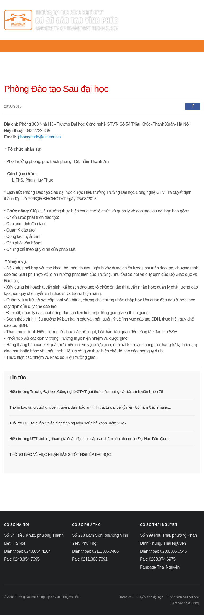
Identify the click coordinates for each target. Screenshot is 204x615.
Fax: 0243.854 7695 (22, 559)
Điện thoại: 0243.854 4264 (27, 551)
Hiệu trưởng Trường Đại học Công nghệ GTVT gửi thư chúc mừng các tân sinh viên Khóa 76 (86, 391)
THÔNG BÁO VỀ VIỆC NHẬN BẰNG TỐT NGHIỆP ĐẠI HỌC (60, 454)
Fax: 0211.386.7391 (90, 559)
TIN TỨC (85, 56)
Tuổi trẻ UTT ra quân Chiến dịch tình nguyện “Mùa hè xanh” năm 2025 (67, 423)
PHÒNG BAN (112, 56)
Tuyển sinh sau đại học (183, 597)
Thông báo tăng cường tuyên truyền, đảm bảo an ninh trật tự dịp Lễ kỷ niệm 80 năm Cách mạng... (90, 407)
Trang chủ (126, 597)
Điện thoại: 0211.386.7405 (95, 551)
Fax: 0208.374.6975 (158, 559)
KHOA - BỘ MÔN (148, 56)
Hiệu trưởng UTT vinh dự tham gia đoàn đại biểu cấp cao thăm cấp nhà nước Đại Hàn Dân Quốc (89, 438)
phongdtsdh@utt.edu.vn (39, 137)
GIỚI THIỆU (59, 56)
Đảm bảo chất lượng (184, 603)
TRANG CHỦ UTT (26, 56)
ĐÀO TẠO (179, 56)
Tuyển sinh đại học (150, 597)
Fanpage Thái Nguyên (160, 567)
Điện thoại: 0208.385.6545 (163, 551)
